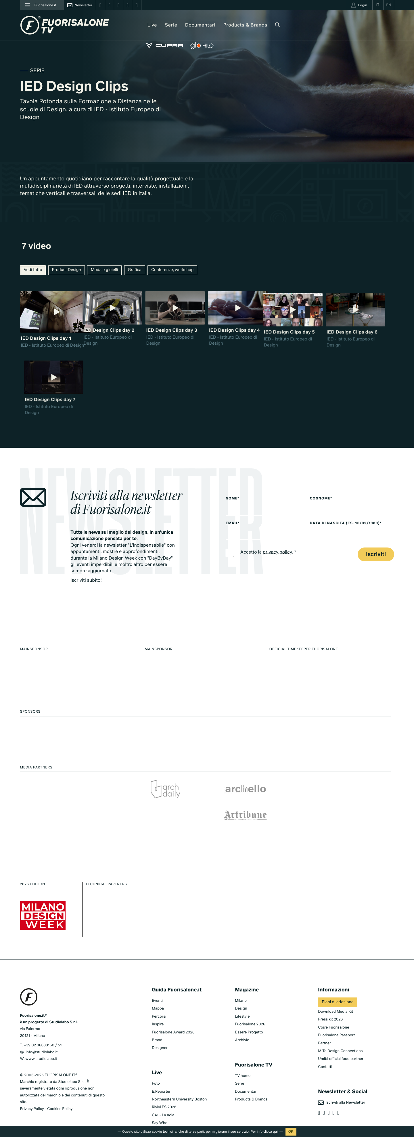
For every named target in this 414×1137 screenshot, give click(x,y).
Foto (156, 1071)
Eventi (157, 988)
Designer (160, 1035)
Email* (233, 519)
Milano (241, 988)
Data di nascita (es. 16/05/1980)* (351, 519)
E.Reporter (161, 1079)
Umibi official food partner (340, 1046)
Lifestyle (242, 1004)
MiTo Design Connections (340, 1038)
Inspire (158, 1011)
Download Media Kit (335, 999)
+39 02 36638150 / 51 (43, 1032)
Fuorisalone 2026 (250, 1011)
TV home (242, 1063)
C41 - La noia (163, 1102)
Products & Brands (234, 25)
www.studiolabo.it (41, 1046)
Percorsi (159, 1004)
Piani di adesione (337, 989)
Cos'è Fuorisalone (333, 1014)
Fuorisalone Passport (336, 1022)
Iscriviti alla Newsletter (341, 1090)
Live (141, 25)
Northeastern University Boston (179, 1086)
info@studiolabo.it (41, 1039)
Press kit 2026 (330, 1006)
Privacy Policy (32, 1096)
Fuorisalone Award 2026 (173, 1019)
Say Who (159, 1110)
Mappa (158, 995)
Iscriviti (376, 551)
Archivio (242, 1027)
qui (275, 1132)
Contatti (325, 1054)
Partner (324, 1030)
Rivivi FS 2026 (164, 1094)
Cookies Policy (59, 1096)
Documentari (189, 25)
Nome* (232, 494)
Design (241, 995)
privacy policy (277, 548)
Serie (160, 25)
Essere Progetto (249, 1019)
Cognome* (326, 494)
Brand (157, 1027)
